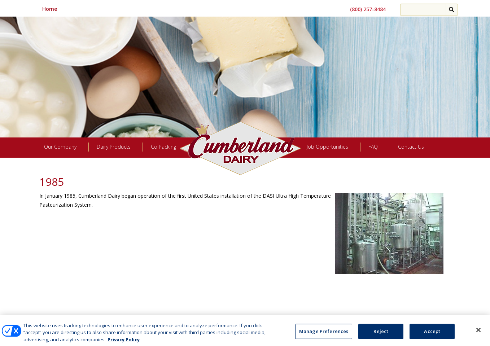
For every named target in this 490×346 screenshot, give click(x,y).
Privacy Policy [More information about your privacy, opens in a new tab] (124, 342)
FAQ (373, 146)
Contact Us (411, 146)
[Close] (478, 333)
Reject (380, 334)
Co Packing (163, 146)
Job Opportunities (327, 146)
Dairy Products (114, 146)
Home (49, 8)
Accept (432, 334)
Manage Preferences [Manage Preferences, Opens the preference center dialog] (323, 334)
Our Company (60, 146)
